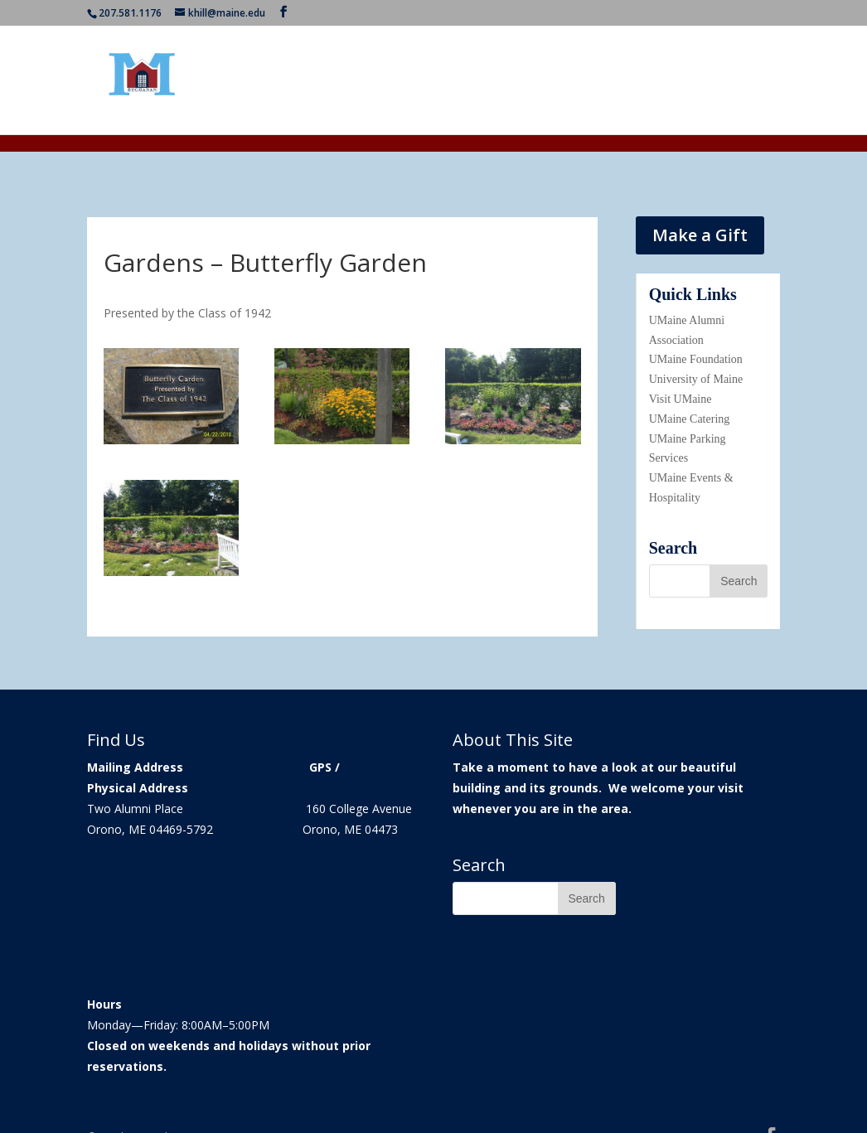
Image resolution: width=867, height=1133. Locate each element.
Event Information (454, 80)
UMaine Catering (689, 419)
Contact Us (720, 80)
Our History (356, 80)
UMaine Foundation (696, 359)
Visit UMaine (680, 399)
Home (290, 80)
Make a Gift (700, 235)
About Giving (571, 80)
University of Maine (696, 379)
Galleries (649, 80)
